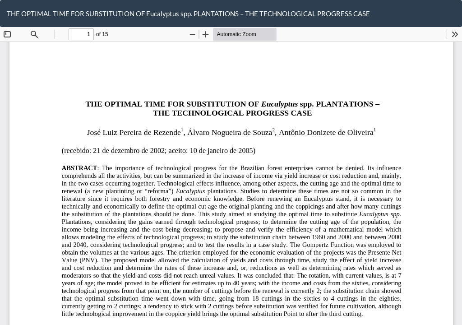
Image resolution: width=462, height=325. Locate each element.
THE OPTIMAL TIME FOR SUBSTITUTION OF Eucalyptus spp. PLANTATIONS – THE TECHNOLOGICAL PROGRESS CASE (188, 13)
